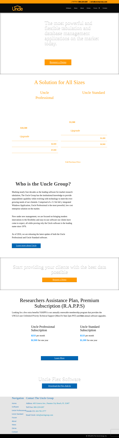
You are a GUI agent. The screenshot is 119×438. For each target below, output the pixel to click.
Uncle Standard (93, 93)
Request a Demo (58, 62)
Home (14, 403)
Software (68, 8)
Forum (95, 8)
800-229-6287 (83, 2)
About (82, 8)
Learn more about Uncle (26, 245)
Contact (105, 8)
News (75, 8)
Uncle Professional (19, 410)
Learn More (59, 358)
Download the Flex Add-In (59, 386)
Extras (89, 8)
